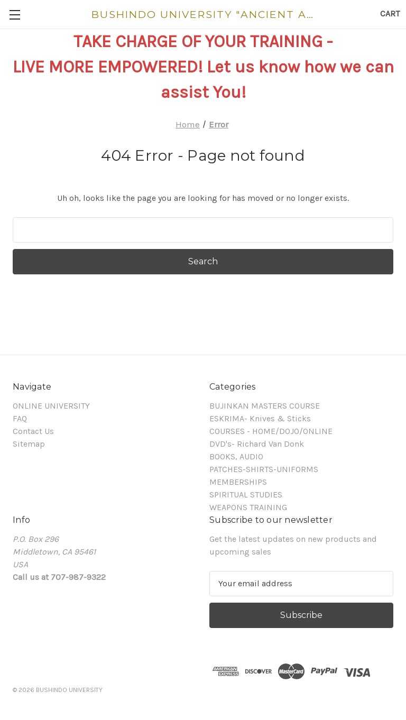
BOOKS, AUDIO (236, 456)
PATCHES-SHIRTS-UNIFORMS (263, 469)
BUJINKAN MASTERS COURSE (264, 406)
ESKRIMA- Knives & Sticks (260, 418)
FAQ (20, 418)
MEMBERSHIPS (238, 482)
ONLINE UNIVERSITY (51, 406)
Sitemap (29, 444)
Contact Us (33, 431)
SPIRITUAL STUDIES (245, 495)
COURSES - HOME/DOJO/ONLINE (271, 431)
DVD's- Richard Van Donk (256, 444)
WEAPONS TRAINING (248, 507)
